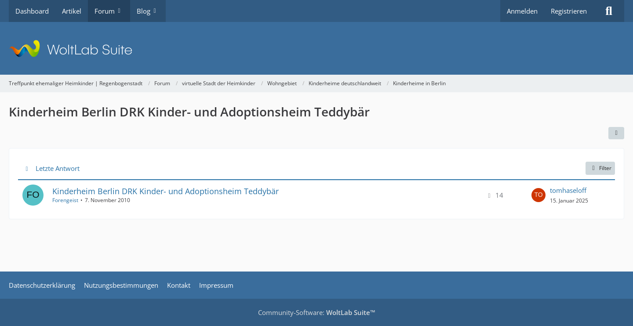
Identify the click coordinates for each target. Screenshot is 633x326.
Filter (600, 168)
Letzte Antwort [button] (58, 168)
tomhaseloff (568, 190)
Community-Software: (316, 312)
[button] (616, 133)
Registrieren (569, 11)
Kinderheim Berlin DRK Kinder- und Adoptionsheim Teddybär (165, 191)
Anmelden (522, 11)
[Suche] (608, 11)
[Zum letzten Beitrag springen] (538, 195)
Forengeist (65, 200)
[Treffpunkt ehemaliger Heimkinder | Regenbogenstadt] (316, 48)
